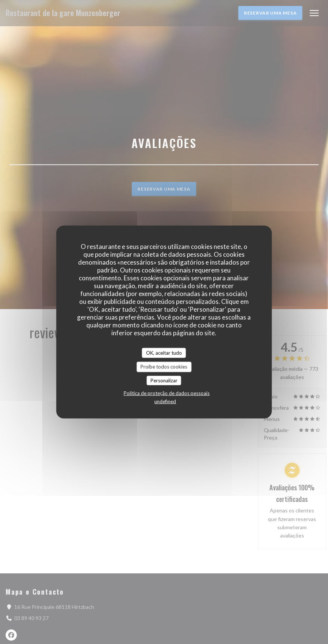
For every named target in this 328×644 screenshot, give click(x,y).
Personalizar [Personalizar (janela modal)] (164, 380)
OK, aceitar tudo (164, 352)
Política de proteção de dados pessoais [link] (167, 393)
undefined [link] (165, 401)
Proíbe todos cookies (163, 367)
